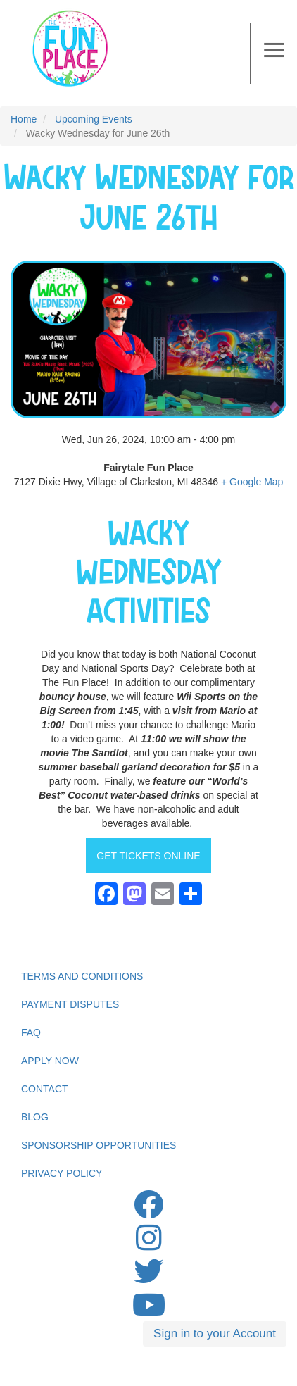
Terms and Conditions (82, 976)
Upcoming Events (93, 119)
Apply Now (50, 1060)
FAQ (31, 1032)
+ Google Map (252, 481)
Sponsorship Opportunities (98, 1145)
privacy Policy (61, 1173)
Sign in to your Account (214, 1333)
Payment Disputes (70, 1004)
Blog (35, 1117)
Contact (44, 1088)
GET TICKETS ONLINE (148, 855)
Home (24, 119)
